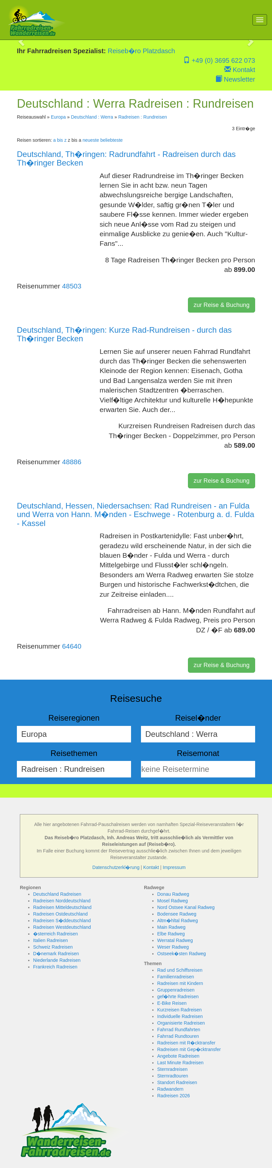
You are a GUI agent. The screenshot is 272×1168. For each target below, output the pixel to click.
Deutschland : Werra (92, 117)
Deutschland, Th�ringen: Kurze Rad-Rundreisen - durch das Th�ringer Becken (124, 334)
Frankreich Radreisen (55, 966)
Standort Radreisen (177, 1082)
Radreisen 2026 (173, 1095)
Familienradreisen (175, 976)
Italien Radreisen (50, 940)
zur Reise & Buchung (221, 305)
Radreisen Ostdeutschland (60, 914)
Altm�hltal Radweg (177, 920)
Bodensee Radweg (176, 914)
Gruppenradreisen (176, 990)
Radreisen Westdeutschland (62, 927)
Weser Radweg (173, 947)
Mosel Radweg (172, 900)
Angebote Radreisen (178, 1056)
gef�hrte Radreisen (178, 996)
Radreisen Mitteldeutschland (62, 907)
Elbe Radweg (171, 933)
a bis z (60, 140)
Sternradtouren (172, 1075)
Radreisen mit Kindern (180, 983)
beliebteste (111, 140)
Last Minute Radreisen (180, 1062)
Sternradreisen (172, 1069)
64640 (71, 646)
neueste (90, 140)
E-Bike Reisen (172, 1003)
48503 (71, 286)
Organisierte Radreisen (181, 1023)
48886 (71, 462)
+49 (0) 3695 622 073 (219, 60)
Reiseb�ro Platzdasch (141, 51)
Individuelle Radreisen (180, 1016)
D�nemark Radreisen (56, 953)
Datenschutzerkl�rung (115, 867)
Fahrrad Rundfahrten (178, 1029)
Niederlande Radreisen (56, 960)
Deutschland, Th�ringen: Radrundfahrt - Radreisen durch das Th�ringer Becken (126, 158)
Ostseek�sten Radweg (181, 953)
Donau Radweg (173, 894)
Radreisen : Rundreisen (142, 117)
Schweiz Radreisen (53, 947)
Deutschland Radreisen (57, 894)
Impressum (174, 867)
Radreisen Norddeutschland (62, 900)
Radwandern (170, 1089)
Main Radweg (171, 927)
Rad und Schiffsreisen (180, 970)
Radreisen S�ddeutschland (62, 920)
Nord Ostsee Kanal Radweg (186, 907)
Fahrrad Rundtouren (178, 1036)
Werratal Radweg (175, 940)
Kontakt (239, 69)
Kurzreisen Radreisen (179, 1009)
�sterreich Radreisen (55, 933)
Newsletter (235, 79)
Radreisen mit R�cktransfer (186, 1042)
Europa (58, 117)
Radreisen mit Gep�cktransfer (189, 1049)
